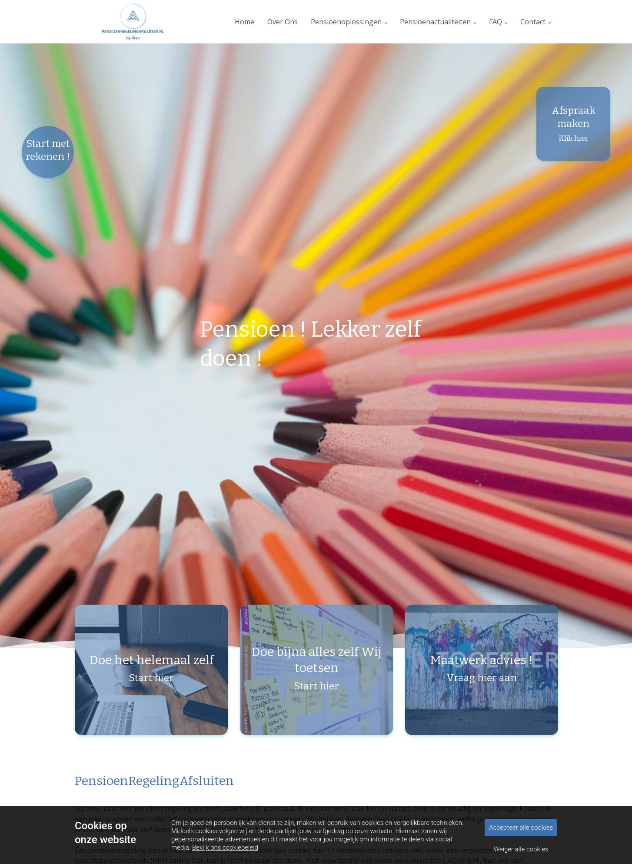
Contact (533, 21)
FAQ (495, 21)
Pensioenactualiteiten (435, 21)
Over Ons (282, 21)
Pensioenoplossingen (346, 21)
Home (244, 21)
